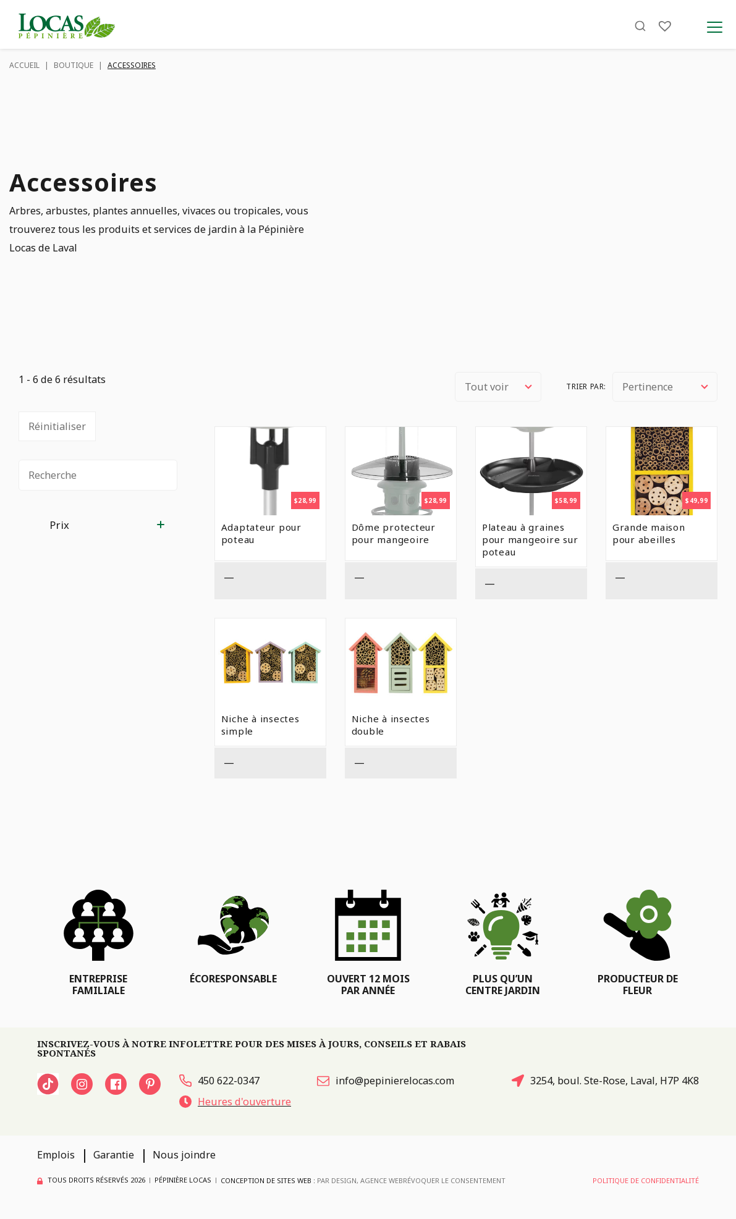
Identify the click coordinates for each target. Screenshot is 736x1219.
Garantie (113, 1155)
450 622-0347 (219, 1080)
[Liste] (665, 26)
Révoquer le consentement (454, 1181)
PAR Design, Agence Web (360, 1180)
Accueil (24, 65)
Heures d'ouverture (235, 1101)
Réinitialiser (57, 426)
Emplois (56, 1155)
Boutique (73, 65)
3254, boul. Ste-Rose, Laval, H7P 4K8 (605, 1080)
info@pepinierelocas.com (385, 1080)
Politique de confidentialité (646, 1181)
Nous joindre (184, 1155)
